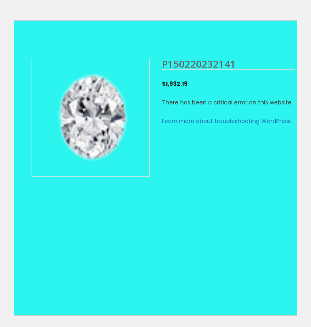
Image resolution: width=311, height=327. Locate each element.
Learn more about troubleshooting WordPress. (227, 121)
